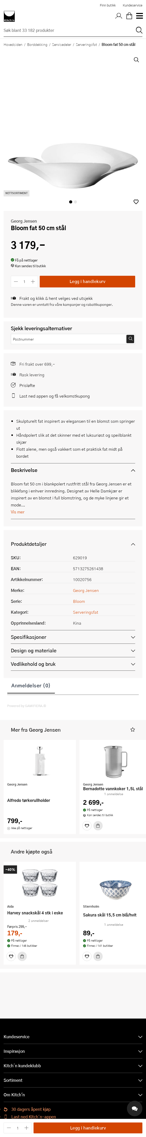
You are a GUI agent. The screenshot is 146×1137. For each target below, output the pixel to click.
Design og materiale (33, 650)
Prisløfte (27, 385)
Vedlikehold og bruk (33, 664)
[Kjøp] (98, 825)
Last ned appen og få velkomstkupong (54, 396)
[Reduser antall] (16, 281)
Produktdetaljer (28, 544)
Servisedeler (61, 44)
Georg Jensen (24, 221)
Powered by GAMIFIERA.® (26, 705)
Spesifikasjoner (28, 637)
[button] (136, 201)
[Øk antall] (33, 281)
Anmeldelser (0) (31, 685)
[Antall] (24, 281)
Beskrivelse (24, 470)
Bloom (79, 601)
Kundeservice (132, 5)
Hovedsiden (13, 44)
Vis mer (18, 512)
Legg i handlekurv (88, 281)
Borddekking (37, 44)
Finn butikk (108, 5)
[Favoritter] (87, 825)
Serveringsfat (86, 44)
